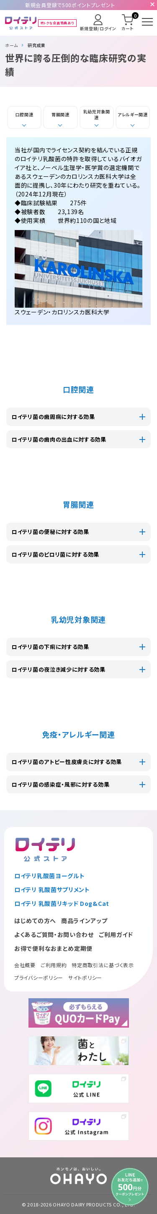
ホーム (11, 45)
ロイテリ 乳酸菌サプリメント (52, 889)
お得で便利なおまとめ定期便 (53, 948)
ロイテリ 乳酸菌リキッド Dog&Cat (61, 903)
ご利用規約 (54, 964)
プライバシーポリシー (38, 977)
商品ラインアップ (84, 920)
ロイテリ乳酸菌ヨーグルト (49, 875)
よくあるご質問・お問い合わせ (54, 934)
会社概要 (25, 964)
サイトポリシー (85, 977)
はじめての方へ (35, 920)
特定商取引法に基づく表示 (103, 964)
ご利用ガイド (116, 934)
